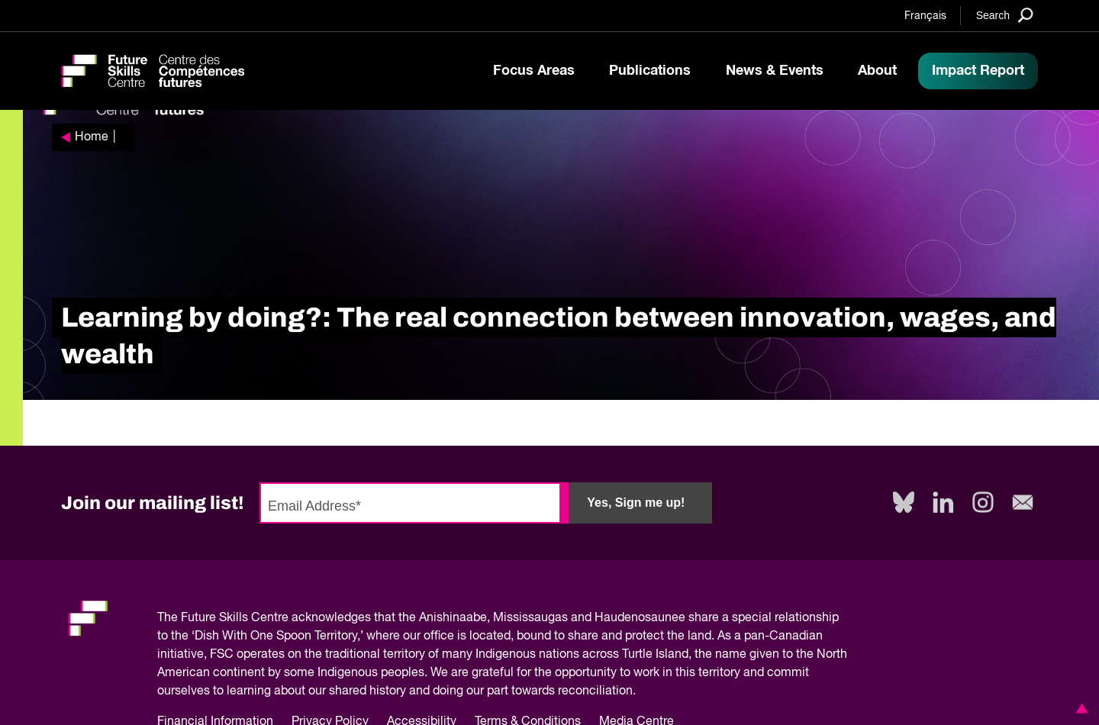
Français (925, 16)
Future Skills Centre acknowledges (276, 618)
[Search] (1005, 15)
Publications (650, 71)
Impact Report (978, 71)
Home (91, 137)
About (877, 71)
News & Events (774, 71)
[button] (1079, 708)
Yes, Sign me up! (636, 502)
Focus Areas (534, 71)
